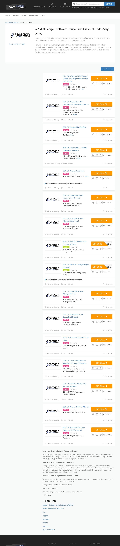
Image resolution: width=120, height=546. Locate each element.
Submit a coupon (107, 69)
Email (70, 94)
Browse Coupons (12, 15)
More (82, 89)
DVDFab (92, 7)
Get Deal (101, 78)
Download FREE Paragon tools (53, 508)
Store (44, 512)
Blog (42, 15)
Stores (24, 15)
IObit (82, 7)
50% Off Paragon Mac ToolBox (74, 127)
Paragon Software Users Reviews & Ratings (58, 505)
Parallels (87, 7)
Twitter (45, 523)
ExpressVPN (105, 7)
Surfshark (98, 7)
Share (63, 94)
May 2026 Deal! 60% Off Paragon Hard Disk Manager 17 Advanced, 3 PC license (75, 78)
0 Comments (107, 94)
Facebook (46, 519)
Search (109, 4)
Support (45, 516)
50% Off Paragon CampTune (73, 171)
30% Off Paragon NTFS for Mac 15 (76, 407)
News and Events (49, 530)
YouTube (46, 526)
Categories (33, 15)
